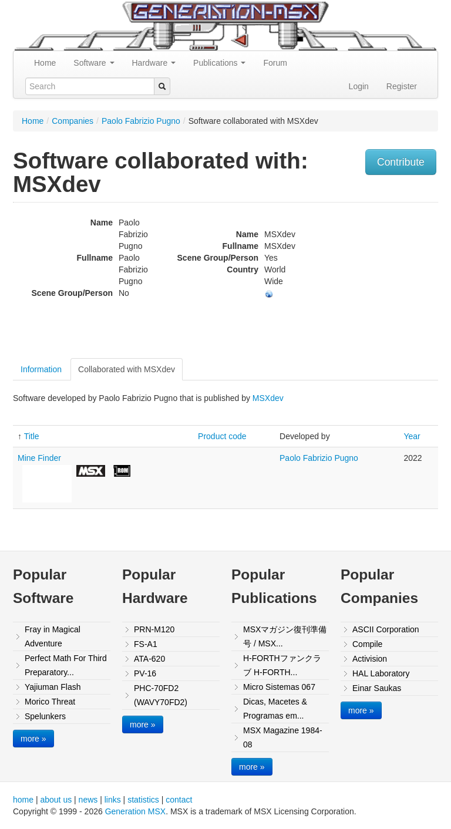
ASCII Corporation (385, 629)
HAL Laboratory (381, 673)
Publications (219, 63)
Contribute (401, 162)
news (88, 799)
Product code (222, 436)
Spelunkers (45, 716)
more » (33, 738)
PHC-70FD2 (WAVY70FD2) (160, 695)
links (113, 799)
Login (359, 86)
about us (56, 799)
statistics (143, 799)
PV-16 (145, 673)
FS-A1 (145, 644)
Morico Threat (50, 701)
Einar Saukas (376, 688)
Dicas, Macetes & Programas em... (275, 708)
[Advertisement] (377, 281)
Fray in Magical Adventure (52, 636)
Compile (367, 644)
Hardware (154, 63)
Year (411, 436)
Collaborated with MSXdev (126, 369)
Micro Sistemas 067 (279, 687)
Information (41, 369)
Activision (369, 658)
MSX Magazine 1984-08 (282, 737)
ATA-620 (149, 658)
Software (93, 63)
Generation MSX (135, 811)
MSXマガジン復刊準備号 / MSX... (285, 636)
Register (401, 86)
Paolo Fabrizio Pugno (141, 121)
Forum (275, 63)
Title (31, 436)
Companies (72, 121)
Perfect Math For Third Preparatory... (66, 665)
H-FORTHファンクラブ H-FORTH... (282, 665)
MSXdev (268, 398)
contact (179, 799)
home (23, 799)
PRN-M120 (154, 629)
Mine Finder (39, 458)
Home (45, 63)
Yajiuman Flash (52, 687)
